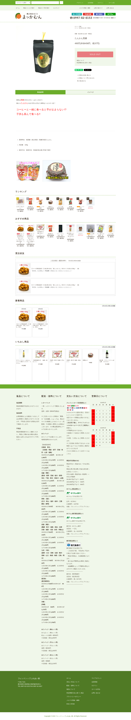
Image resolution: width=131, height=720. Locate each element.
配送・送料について (73, 685)
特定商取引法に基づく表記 (84, 62)
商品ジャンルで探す (27, 8)
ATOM (73, 704)
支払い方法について (73, 682)
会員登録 (89, 2)
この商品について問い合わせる (84, 78)
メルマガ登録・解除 (83, 8)
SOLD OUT (95, 54)
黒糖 (80, 26)
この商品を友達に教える (83, 75)
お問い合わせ (109, 8)
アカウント (78, 2)
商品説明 (40, 92)
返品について (80, 60)
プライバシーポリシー (74, 696)
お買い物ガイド (97, 8)
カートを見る (96, 689)
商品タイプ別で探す (42, 8)
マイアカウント (97, 678)
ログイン (99, 2)
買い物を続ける (80, 81)
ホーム (18, 8)
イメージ (90, 92)
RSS (68, 704)
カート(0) (110, 2)
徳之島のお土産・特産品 (84, 28)
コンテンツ (55, 8)
